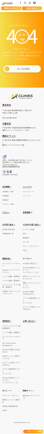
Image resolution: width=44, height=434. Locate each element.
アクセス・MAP (8, 204)
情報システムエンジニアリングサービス (32, 285)
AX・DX (26, 242)
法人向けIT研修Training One (28, 293)
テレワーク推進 (28, 229)
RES (24, 233)
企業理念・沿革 (7, 192)
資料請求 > (6, 321)
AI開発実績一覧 (7, 233)
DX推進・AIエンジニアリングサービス (11, 292)
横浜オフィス (9, 136)
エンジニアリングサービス (11, 265)
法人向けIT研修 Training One (11, 351)
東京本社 (6, 105)
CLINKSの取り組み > (32, 225)
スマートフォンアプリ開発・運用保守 (11, 286)
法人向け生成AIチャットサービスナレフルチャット (32, 270)
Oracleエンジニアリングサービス (11, 271)
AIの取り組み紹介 (8, 229)
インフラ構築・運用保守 (11, 276)
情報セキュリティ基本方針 (11, 401)
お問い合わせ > (29, 321)
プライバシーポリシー (10, 164)
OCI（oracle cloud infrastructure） (8, 344)
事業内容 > (6, 259)
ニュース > (27, 187)
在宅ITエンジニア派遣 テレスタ (11, 357)
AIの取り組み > (8, 225)
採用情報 (26, 212)
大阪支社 (6, 123)
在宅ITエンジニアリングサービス (32, 278)
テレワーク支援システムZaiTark (32, 308)
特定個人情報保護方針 (10, 406)
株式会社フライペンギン (32, 395)
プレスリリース (28, 192)
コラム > (6, 212)
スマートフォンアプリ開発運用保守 (11, 327)
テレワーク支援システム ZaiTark (11, 364)
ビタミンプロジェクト (31, 246)
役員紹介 (5, 200)
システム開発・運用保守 (11, 281)
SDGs (25, 250)
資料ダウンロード (11, 8)
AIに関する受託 (28, 263)
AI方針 (4, 410)
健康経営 (26, 238)
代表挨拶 (5, 196)
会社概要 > (6, 187)
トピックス (27, 196)
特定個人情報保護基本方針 (11, 166)
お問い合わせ (32, 8)
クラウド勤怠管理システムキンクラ (32, 300)
